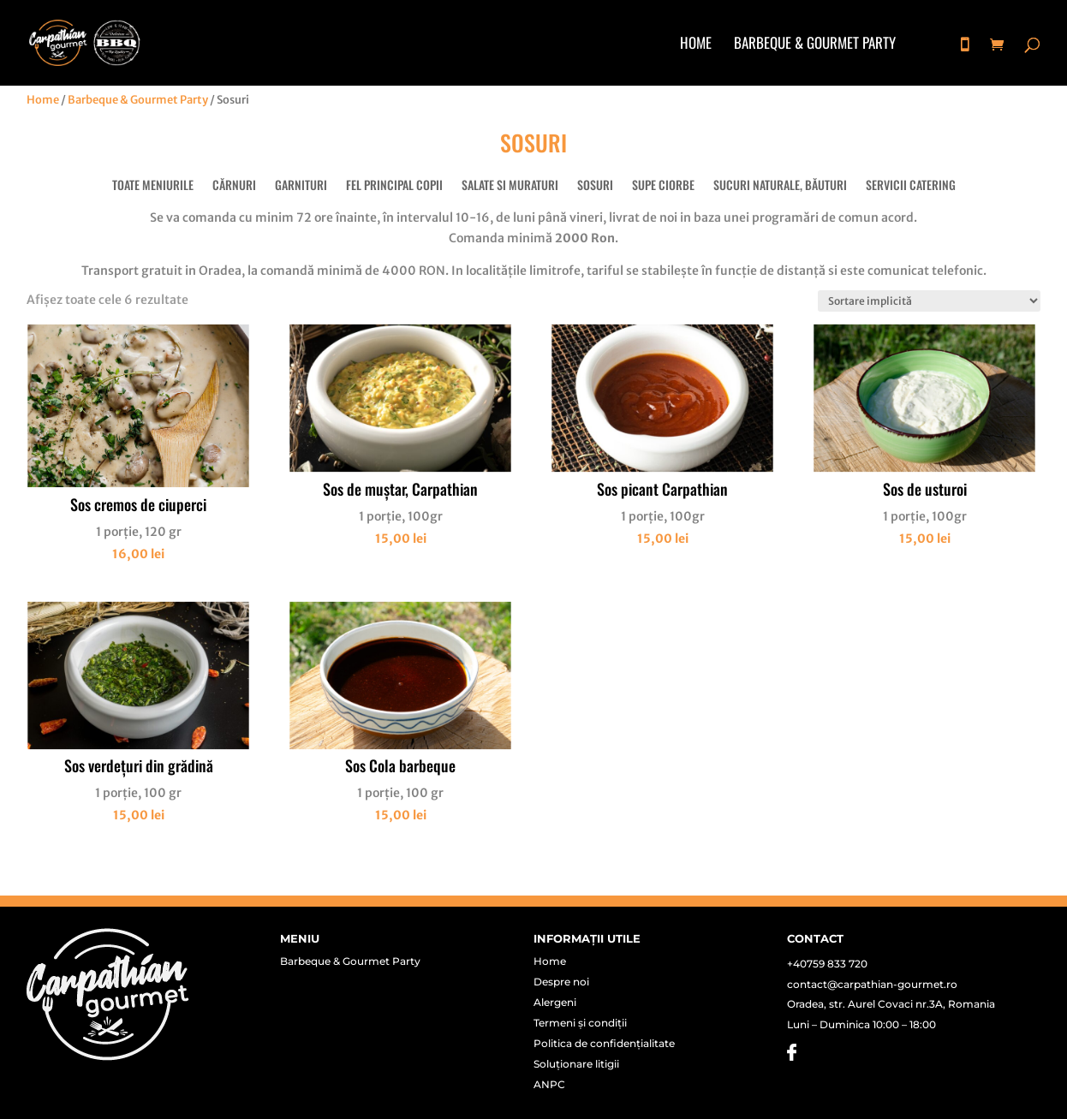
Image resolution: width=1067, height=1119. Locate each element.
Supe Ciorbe (663, 186)
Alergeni (555, 1003)
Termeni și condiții (580, 1023)
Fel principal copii (394, 186)
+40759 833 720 (827, 963)
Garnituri (301, 186)
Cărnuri (234, 186)
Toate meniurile (153, 186)
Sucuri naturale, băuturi (780, 186)
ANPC (549, 1085)
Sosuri (595, 186)
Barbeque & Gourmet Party (815, 45)
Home (696, 45)
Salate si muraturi (510, 186)
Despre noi (561, 982)
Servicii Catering (911, 186)
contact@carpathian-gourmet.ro (872, 984)
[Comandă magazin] (929, 301)
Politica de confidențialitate (604, 1044)
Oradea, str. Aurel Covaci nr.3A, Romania (891, 1003)
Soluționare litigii (576, 1064)
